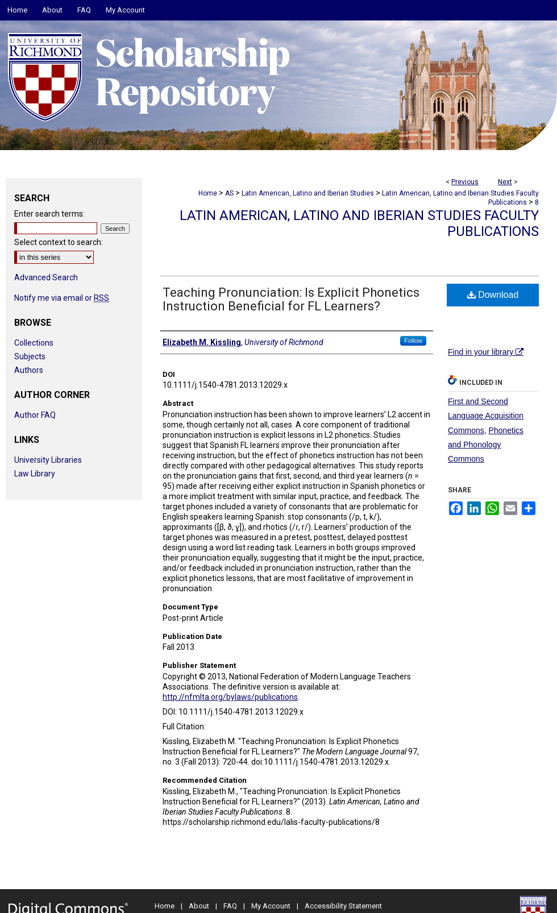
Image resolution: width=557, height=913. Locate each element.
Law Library (34, 473)
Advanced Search (46, 277)
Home (207, 193)
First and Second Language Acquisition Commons (485, 415)
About (199, 906)
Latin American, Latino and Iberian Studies (308, 193)
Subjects (29, 356)
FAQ (230, 906)
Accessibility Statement (343, 906)
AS (229, 193)
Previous (465, 182)
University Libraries (48, 459)
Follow (413, 340)
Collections (33, 342)
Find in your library (485, 351)
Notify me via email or (61, 297)
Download (493, 295)
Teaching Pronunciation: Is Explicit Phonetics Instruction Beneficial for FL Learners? (291, 299)
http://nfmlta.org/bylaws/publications (230, 697)
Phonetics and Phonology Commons (485, 444)
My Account (270, 906)
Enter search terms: (49, 213)
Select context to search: (58, 242)
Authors (28, 370)
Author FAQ (35, 415)
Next (505, 182)
